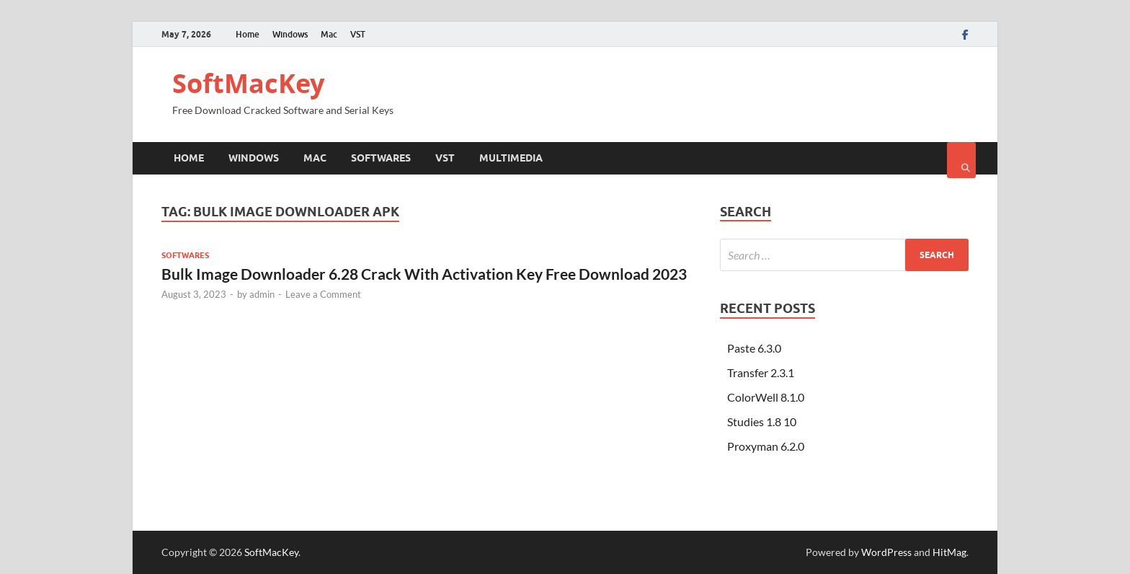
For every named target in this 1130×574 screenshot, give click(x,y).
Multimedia (511, 158)
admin (262, 294)
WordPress (886, 552)
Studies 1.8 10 (761, 421)
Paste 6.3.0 (754, 348)
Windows (290, 34)
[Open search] (961, 160)
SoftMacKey (248, 83)
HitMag (949, 552)
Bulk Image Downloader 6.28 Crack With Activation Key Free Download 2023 (424, 274)
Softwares (381, 158)
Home (247, 34)
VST (357, 34)
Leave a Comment (323, 294)
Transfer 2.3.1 (760, 372)
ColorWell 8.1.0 (765, 397)
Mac (329, 34)
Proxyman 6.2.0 (765, 446)
